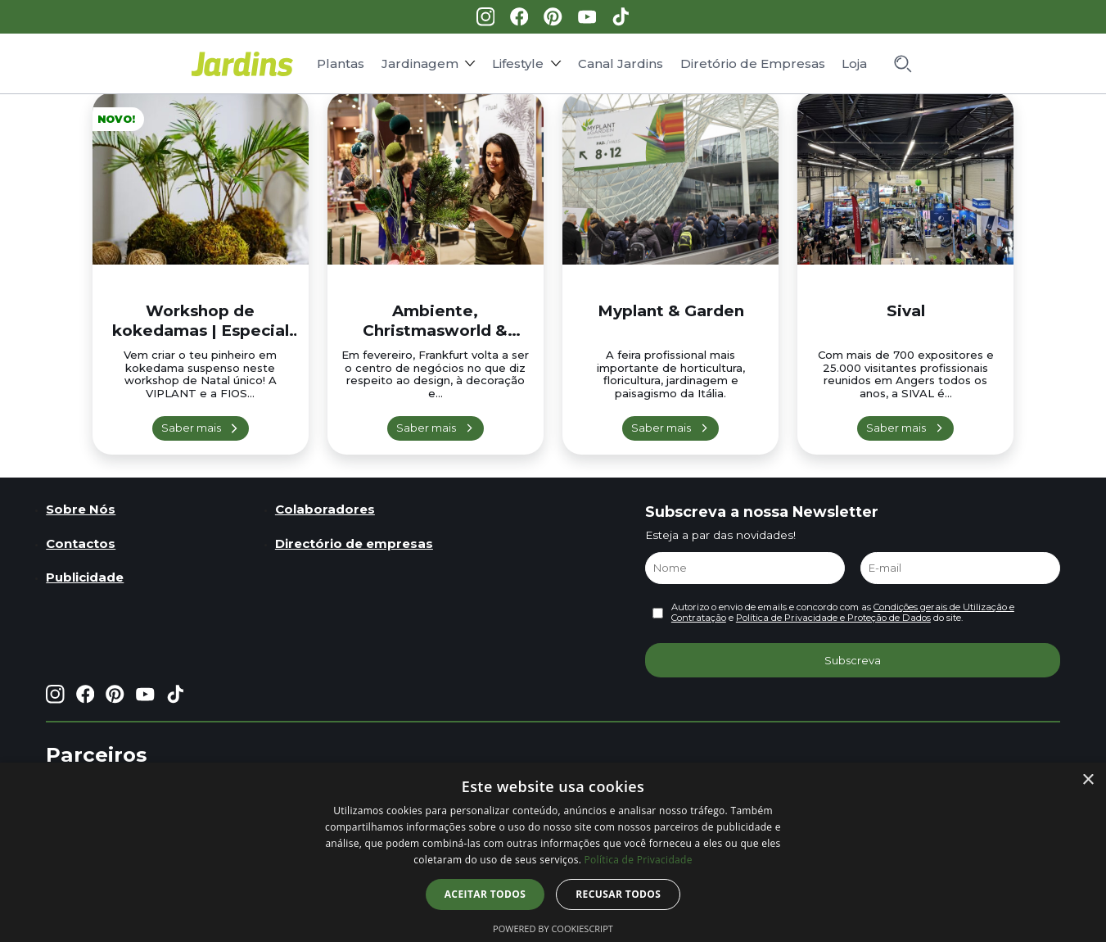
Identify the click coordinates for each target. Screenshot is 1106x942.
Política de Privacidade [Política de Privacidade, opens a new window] (639, 860)
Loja (854, 63)
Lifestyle (518, 63)
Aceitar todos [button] (485, 894)
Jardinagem (419, 63)
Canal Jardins (620, 63)
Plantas (340, 63)
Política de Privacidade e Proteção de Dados (833, 617)
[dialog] (553, 852)
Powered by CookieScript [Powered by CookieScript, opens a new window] (553, 928)
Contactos (80, 543)
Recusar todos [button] (618, 894)
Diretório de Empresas (752, 63)
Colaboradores (325, 509)
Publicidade (85, 577)
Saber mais (191, 427)
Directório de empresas (354, 543)
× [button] (1087, 780)
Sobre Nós (80, 509)
